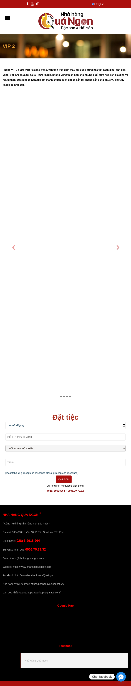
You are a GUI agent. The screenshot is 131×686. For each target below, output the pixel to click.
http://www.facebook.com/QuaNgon (34, 575)
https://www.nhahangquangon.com (32, 566)
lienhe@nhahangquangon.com (27, 558)
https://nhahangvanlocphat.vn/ (47, 584)
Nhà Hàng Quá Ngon (36, 660)
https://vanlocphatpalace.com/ (44, 592)
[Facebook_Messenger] (121, 677)
